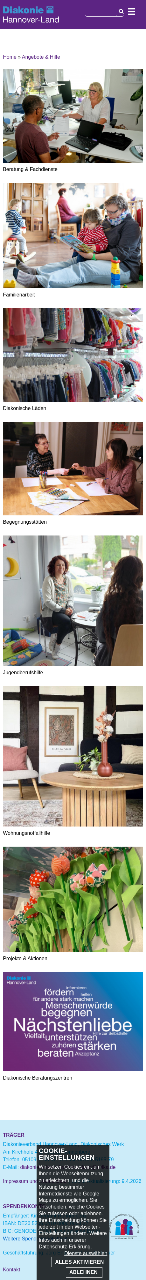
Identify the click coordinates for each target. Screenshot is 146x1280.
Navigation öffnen (131, 11)
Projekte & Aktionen (25, 958)
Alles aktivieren (79, 1262)
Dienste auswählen (85, 1253)
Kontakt (11, 1269)
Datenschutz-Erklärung (65, 1246)
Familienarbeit (19, 294)
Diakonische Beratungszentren (37, 1078)
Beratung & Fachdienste (30, 169)
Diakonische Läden (24, 408)
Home (10, 57)
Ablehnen (84, 1272)
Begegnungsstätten (25, 522)
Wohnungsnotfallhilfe (26, 833)
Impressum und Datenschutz (35, 1181)
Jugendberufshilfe (23, 672)
